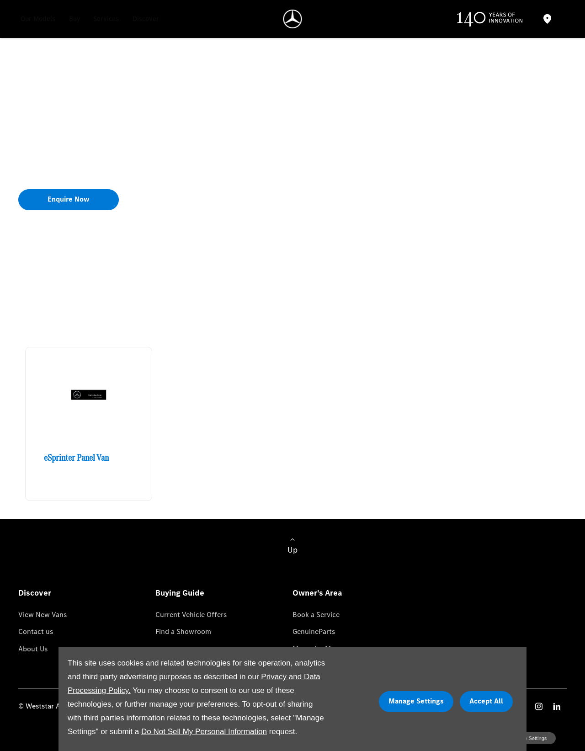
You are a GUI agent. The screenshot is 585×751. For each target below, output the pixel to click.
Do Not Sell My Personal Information (204, 731)
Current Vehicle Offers (191, 614)
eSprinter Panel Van (76, 457)
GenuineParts (313, 631)
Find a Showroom (183, 631)
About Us (33, 649)
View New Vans (42, 614)
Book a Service (316, 614)
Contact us (35, 631)
